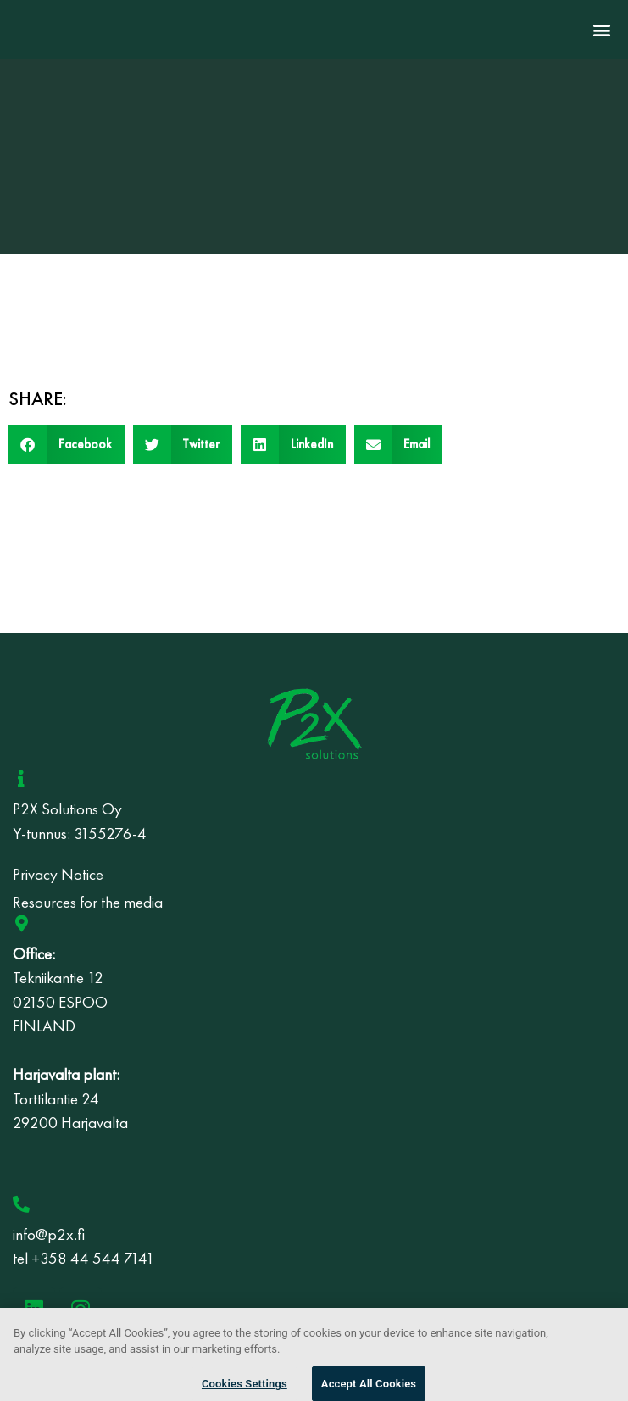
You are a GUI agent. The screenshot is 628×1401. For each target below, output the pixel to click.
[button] (601, 30)
